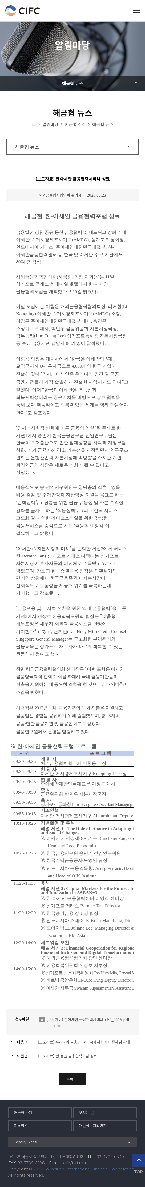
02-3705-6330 (110, 1156)
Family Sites (25, 1142)
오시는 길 (86, 1112)
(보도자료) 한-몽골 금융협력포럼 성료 (67, 1056)
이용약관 (21, 1125)
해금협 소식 (75, 124)
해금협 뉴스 (72, 83)
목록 (72, 1078)
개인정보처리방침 (93, 1125)
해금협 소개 (23, 1112)
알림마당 (50, 124)
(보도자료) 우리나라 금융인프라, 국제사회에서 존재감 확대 (84, 1042)
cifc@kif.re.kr (75, 1163)
